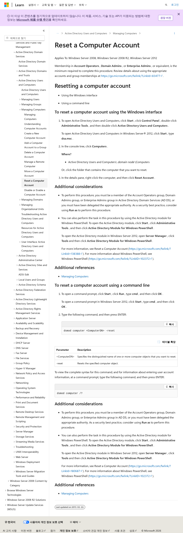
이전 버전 (26, 530)
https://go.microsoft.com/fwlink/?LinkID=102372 (119, 258)
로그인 (175, 4)
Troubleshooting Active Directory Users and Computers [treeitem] (34, 218)
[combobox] (24, 38)
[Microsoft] (6, 4)
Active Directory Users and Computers (86, 33)
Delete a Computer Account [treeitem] (34, 154)
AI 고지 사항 (10, 530)
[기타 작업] (174, 33)
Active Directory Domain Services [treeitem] (32, 64)
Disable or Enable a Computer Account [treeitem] (34, 192)
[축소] (44, 30)
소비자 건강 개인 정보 (95, 530)
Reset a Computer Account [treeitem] (34, 183)
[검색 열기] (166, 5)
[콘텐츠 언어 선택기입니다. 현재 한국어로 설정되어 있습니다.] (10, 522)
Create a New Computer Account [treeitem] (34, 135)
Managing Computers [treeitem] (30, 117)
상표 (132, 530)
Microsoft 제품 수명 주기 (32, 19)
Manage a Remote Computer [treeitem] (34, 164)
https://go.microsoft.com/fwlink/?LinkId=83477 (130, 76)
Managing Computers (125, 33)
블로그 (39, 530)
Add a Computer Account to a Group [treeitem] (35, 145)
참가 (52, 530)
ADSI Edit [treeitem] (24, 274)
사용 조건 (120, 530)
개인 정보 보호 (68, 530)
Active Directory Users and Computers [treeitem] (33, 92)
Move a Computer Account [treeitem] (34, 173)
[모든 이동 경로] (58, 33)
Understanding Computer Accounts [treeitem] (35, 126)
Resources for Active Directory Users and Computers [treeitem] (32, 232)
